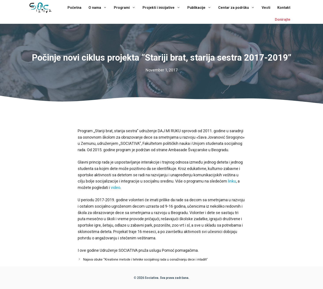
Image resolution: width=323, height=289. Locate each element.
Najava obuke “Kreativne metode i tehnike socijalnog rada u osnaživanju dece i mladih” (145, 259)
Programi (126, 7)
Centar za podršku (238, 7)
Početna (74, 8)
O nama (99, 7)
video (115, 187)
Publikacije (201, 7)
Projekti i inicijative (163, 7)
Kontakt (283, 8)
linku (232, 181)
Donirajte (282, 19)
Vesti (266, 8)
